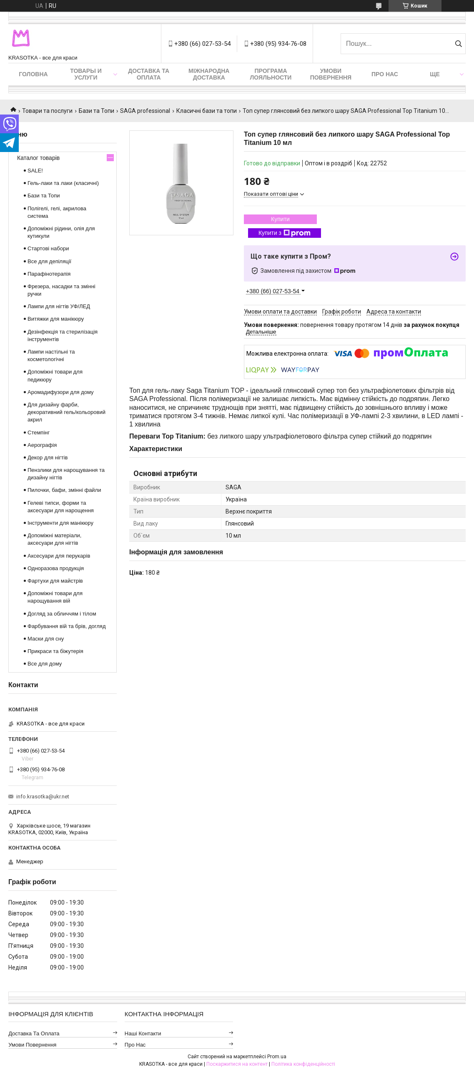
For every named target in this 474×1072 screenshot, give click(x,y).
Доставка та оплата (148, 74)
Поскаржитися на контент (237, 1064)
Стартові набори (48, 248)
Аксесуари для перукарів (59, 556)
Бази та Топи (96, 110)
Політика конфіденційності (303, 1064)
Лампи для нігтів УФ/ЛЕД (59, 306)
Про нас (384, 74)
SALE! (35, 170)
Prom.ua (276, 1057)
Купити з (284, 233)
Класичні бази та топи (206, 110)
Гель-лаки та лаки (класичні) (63, 183)
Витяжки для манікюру (56, 319)
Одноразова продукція (56, 568)
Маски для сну (46, 639)
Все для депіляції (49, 261)
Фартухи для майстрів (55, 581)
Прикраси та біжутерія (55, 651)
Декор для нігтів (48, 457)
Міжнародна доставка (208, 74)
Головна (33, 74)
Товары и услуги (86, 74)
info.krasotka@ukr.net (42, 796)
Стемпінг (39, 432)
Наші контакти (143, 1033)
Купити (280, 219)
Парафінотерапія (49, 274)
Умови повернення (330, 74)
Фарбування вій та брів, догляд (67, 626)
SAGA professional (145, 110)
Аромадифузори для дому (61, 392)
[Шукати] (458, 43)
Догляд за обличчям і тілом (62, 614)
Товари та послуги (47, 110)
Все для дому (45, 664)
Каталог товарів (38, 158)
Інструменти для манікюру (60, 523)
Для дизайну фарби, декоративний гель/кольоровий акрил (66, 412)
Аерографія (42, 445)
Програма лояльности (271, 74)
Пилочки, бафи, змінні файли (64, 490)
